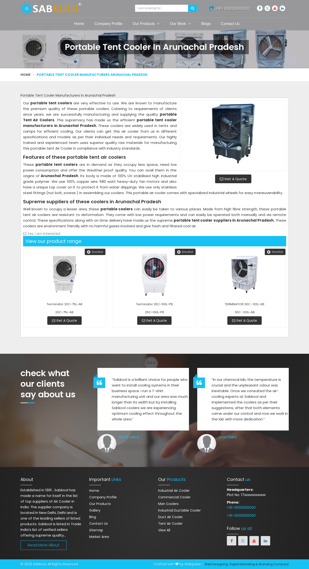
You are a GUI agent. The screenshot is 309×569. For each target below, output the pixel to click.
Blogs (206, 24)
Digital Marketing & (243, 564)
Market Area (99, 536)
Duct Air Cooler (170, 517)
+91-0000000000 (229, 7)
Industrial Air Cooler (174, 490)
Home (79, 24)
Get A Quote (233, 178)
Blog (92, 517)
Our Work (180, 23)
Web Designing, (217, 564)
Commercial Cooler (174, 497)
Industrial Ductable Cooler (179, 510)
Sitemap (96, 530)
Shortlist (95, 252)
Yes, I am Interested (41, 233)
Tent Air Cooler (170, 523)
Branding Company (274, 564)
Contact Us (230, 24)
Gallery (94, 510)
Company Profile (108, 24)
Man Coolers (168, 503)
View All (164, 530)
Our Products (146, 23)
